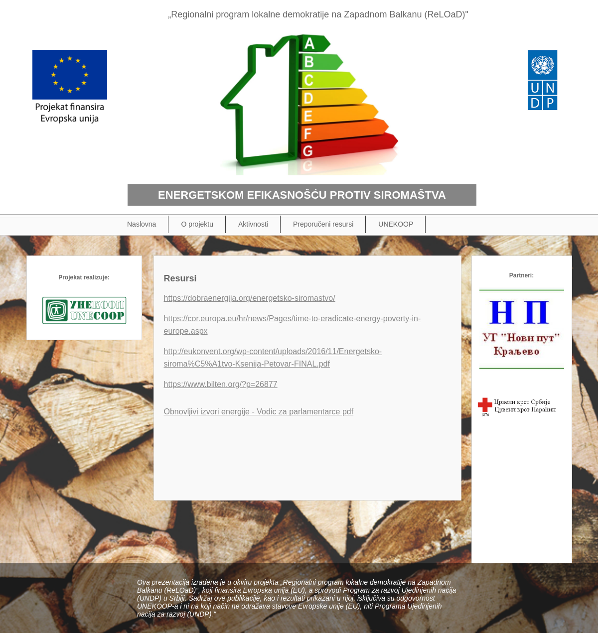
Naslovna (141, 224)
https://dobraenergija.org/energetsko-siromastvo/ (249, 298)
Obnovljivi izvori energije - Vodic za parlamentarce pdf (259, 411)
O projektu (197, 224)
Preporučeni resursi (323, 224)
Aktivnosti (253, 224)
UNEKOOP (395, 224)
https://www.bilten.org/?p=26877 (221, 384)
